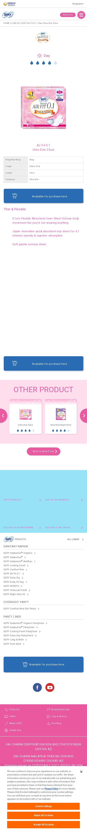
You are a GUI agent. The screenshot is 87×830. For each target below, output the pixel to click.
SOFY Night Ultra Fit (14, 594)
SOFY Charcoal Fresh (15, 590)
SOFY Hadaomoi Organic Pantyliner (24, 623)
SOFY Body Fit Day (14, 582)
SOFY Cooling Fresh (14, 565)
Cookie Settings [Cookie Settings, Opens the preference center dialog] (43, 810)
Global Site (15, 730)
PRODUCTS (68, 15)
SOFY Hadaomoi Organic (18, 553)
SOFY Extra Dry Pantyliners (18, 635)
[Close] (81, 776)
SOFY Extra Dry (12, 578)
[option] (26, 416)
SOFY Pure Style (12, 644)
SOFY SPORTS (11, 586)
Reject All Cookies (43, 819)
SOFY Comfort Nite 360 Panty (20, 608)
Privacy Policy (51, 792)
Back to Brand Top (43, 451)
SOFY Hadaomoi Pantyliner (19, 627)
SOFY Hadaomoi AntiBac (18, 561)
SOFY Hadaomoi (13, 557)
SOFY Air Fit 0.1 (12, 573)
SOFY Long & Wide (14, 639)
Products (14, 709)
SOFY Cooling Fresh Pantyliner (20, 631)
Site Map (56, 723)
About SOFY (15, 723)
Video (12, 716)
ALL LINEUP (73, 539)
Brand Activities (61, 709)
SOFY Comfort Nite (14, 569)
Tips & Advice (59, 716)
